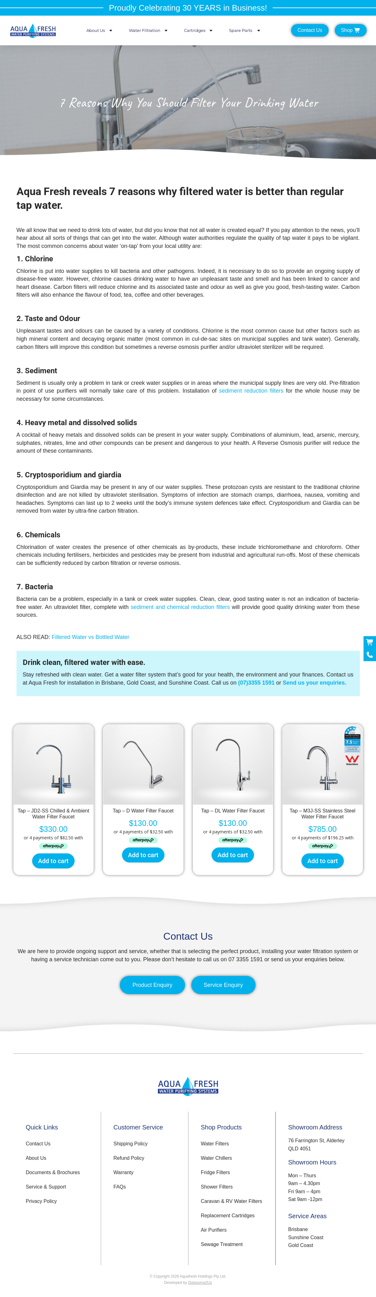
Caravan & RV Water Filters (231, 1201)
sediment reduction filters (251, 391)
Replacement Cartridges (228, 1215)
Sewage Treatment (222, 1244)
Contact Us (38, 1143)
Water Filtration (148, 30)
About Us (99, 30)
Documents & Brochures (53, 1172)
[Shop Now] (370, 642)
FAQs (120, 1186)
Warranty (124, 1172)
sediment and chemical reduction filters (180, 607)
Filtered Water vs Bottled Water (90, 637)
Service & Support (46, 1186)
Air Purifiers (214, 1230)
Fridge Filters (215, 1172)
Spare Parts (245, 30)
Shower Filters (217, 1186)
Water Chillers (216, 1158)
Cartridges (198, 30)
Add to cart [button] (53, 861)
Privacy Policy (41, 1201)
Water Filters (215, 1143)
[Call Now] (370, 655)
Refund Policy (129, 1158)
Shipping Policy (131, 1143)
